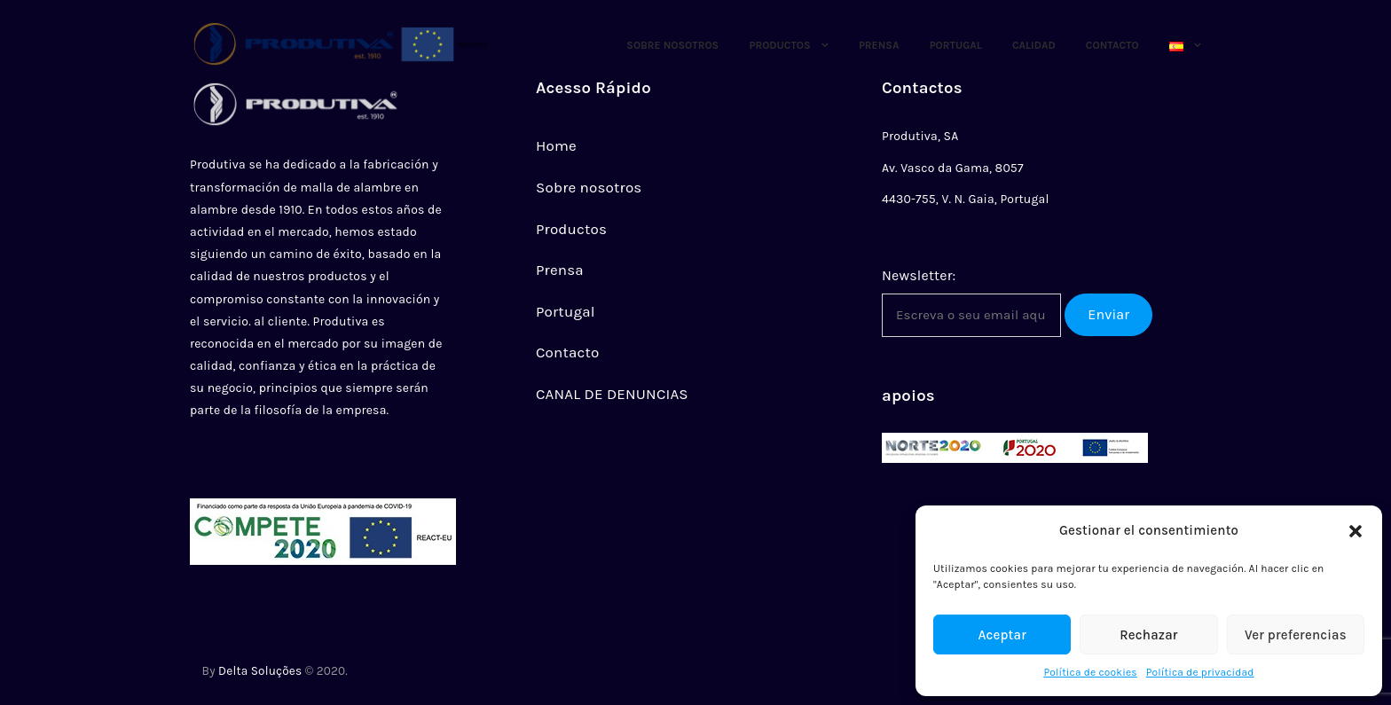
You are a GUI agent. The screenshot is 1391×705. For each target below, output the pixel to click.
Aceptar (1002, 635)
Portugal (956, 45)
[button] (1355, 531)
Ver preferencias (1296, 635)
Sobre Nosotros (672, 45)
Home (556, 145)
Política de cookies (1089, 672)
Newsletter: (918, 275)
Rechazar (1148, 635)
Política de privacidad (1200, 672)
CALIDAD (1034, 45)
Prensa (879, 45)
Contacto (1112, 45)
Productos (779, 45)
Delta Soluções (260, 671)
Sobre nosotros (588, 187)
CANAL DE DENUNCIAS (612, 394)
